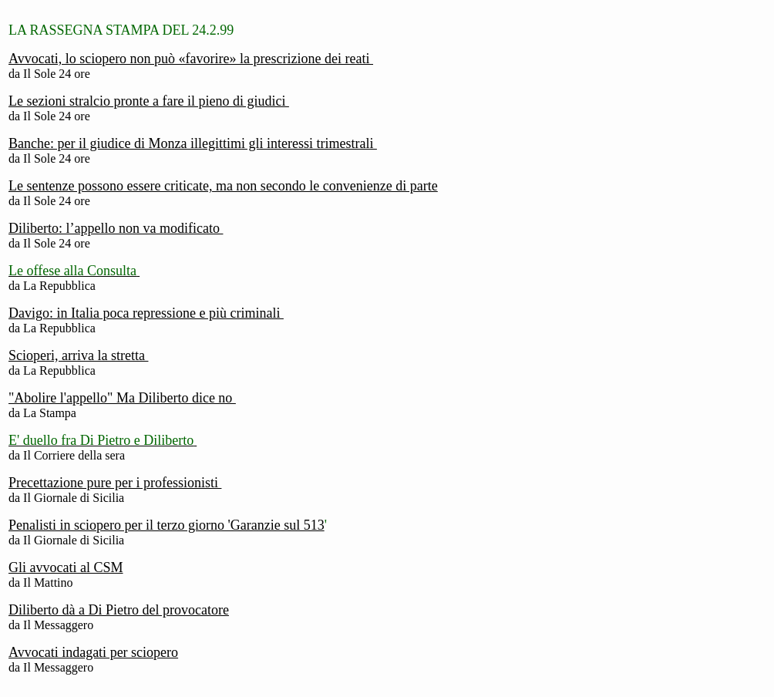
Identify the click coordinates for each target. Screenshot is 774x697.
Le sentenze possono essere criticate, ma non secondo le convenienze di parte (223, 186)
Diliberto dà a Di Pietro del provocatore (118, 610)
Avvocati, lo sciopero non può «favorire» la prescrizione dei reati (190, 58)
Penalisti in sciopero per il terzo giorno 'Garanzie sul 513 (166, 525)
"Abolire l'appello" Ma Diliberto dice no (122, 398)
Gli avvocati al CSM (65, 567)
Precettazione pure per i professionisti (114, 482)
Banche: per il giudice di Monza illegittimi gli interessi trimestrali (192, 143)
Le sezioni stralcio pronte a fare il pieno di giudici (148, 101)
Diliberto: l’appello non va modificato (115, 228)
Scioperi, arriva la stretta (78, 355)
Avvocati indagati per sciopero (93, 652)
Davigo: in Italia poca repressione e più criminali (146, 313)
